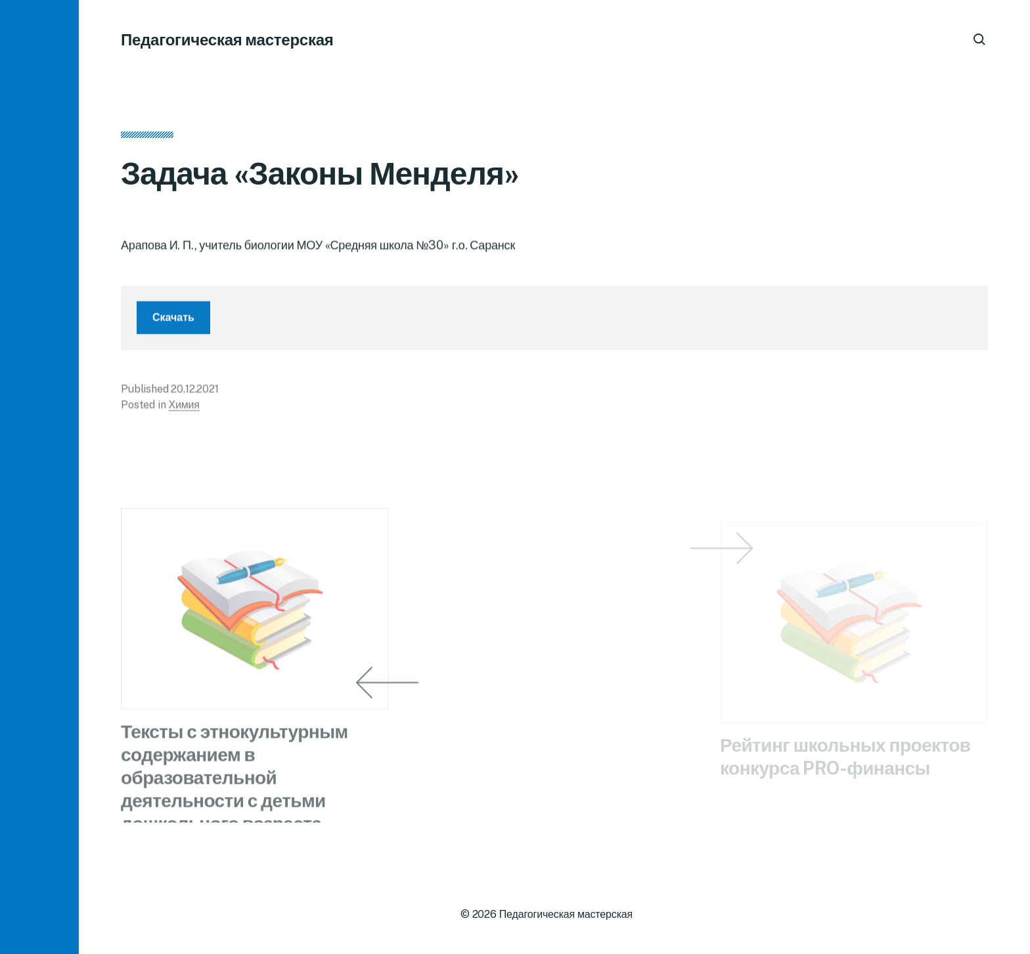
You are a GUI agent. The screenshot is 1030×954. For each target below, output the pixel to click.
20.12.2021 (194, 393)
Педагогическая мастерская (227, 39)
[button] (39, 477)
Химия (183, 409)
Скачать (173, 321)
